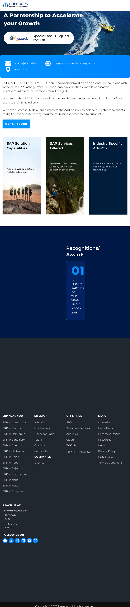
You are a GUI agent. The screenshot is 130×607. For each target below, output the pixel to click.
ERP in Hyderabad (14, 451)
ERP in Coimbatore (15, 474)
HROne (39, 463)
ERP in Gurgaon (13, 491)
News (101, 445)
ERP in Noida (11, 485)
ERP (69, 422)
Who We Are (42, 422)
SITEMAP (40, 415)
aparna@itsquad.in (26, 63)
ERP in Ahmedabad (15, 422)
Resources (104, 439)
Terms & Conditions (110, 462)
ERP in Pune (10, 462)
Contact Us (41, 451)
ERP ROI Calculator (78, 452)
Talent (38, 439)
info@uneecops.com (16, 510)
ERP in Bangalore (14, 439)
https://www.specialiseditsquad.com (76, 63)
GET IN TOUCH (16, 123)
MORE (102, 415)
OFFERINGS (74, 415)
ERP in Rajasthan (13, 468)
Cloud (70, 439)
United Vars (105, 428)
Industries (104, 422)
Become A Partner (110, 434)
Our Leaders (42, 428)
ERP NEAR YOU (13, 415)
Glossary (39, 445)
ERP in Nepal (11, 479)
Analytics (72, 434)
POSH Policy (106, 456)
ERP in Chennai (12, 445)
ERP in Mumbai (12, 428)
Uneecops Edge (44, 434)
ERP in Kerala (11, 456)
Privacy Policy (106, 451)
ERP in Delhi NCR (14, 434)
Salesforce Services (78, 428)
